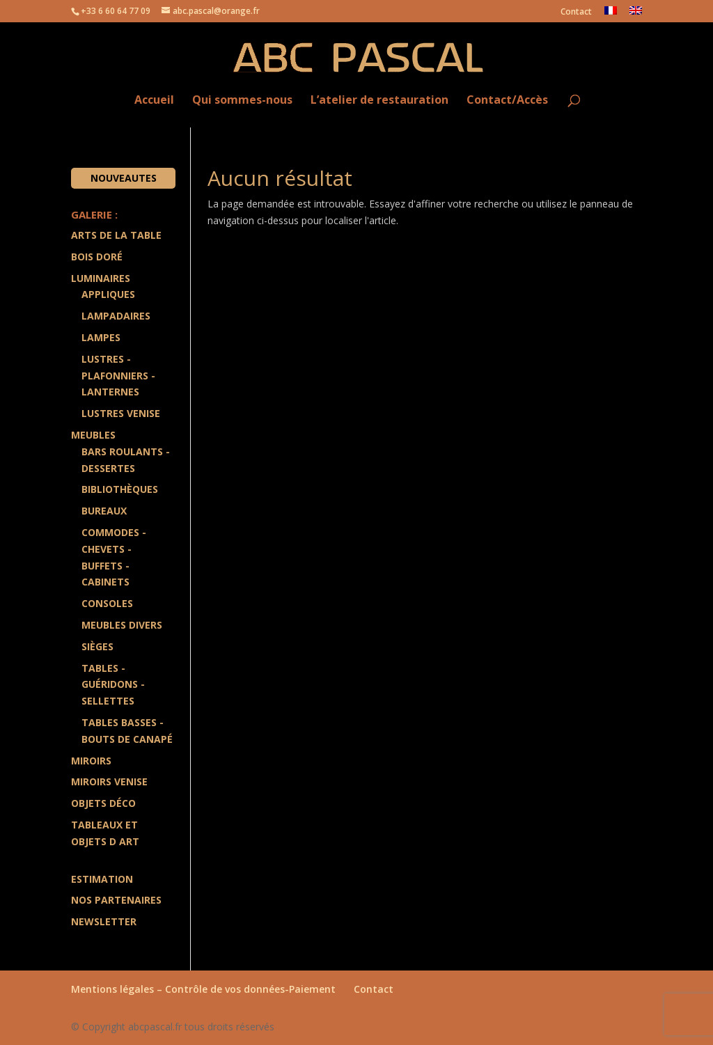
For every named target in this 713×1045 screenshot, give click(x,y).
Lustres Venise (120, 413)
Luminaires (100, 278)
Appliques (108, 294)
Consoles (107, 603)
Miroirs (91, 760)
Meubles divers (121, 624)
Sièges (97, 646)
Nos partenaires (116, 899)
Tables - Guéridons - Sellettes (113, 684)
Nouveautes (124, 177)
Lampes (100, 337)
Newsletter (103, 921)
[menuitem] (610, 14)
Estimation (102, 879)
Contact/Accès (507, 100)
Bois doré (97, 256)
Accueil (154, 100)
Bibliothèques (119, 489)
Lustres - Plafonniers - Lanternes (118, 375)
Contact (576, 12)
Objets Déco (103, 803)
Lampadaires (115, 315)
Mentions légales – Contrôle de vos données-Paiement (203, 989)
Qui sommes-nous (242, 100)
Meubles (93, 434)
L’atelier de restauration (379, 100)
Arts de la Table (116, 235)
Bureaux (104, 510)
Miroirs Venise (109, 781)
